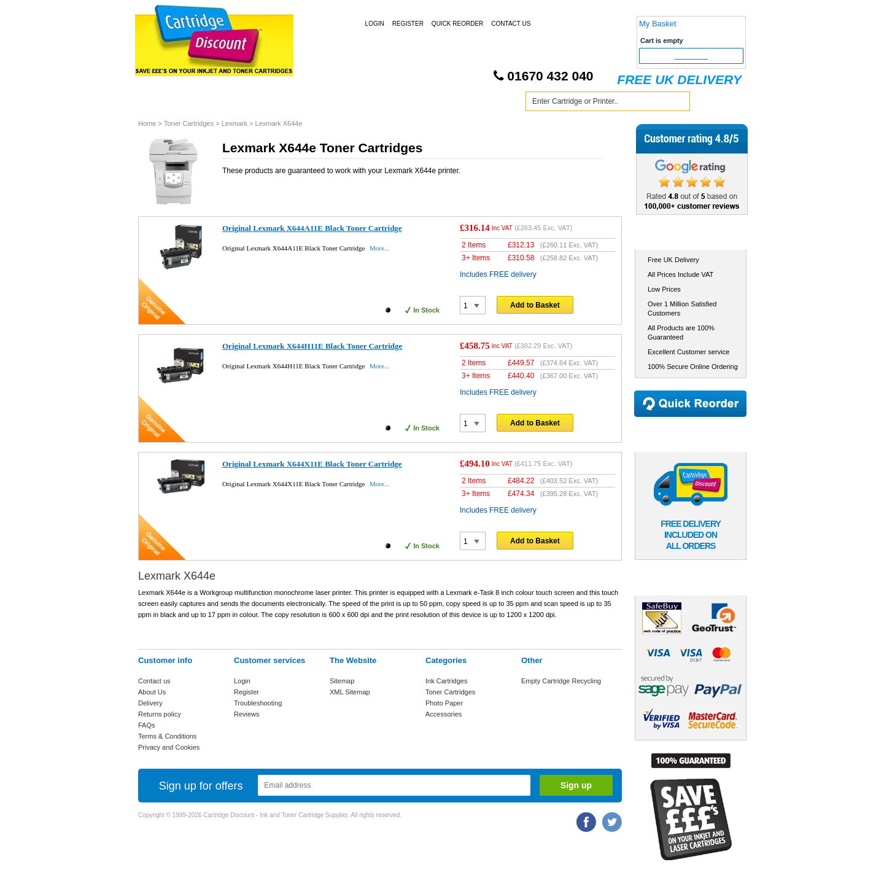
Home (162, 103)
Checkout (691, 56)
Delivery (150, 703)
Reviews (247, 714)
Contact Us (510, 23)
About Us (152, 692)
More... (379, 248)
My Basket (658, 23)
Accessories (443, 714)
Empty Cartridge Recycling (561, 681)
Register (408, 23)
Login (374, 23)
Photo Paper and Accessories (444, 103)
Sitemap (342, 681)
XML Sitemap (350, 692)
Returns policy (159, 714)
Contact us (154, 681)
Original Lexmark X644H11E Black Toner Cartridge (312, 346)
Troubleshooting (258, 703)
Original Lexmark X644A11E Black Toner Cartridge (312, 228)
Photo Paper (444, 703)
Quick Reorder (457, 23)
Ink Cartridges (232, 103)
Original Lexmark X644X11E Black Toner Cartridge (312, 463)
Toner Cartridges (324, 103)
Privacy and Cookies (169, 747)
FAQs (146, 725)
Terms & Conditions (167, 736)
